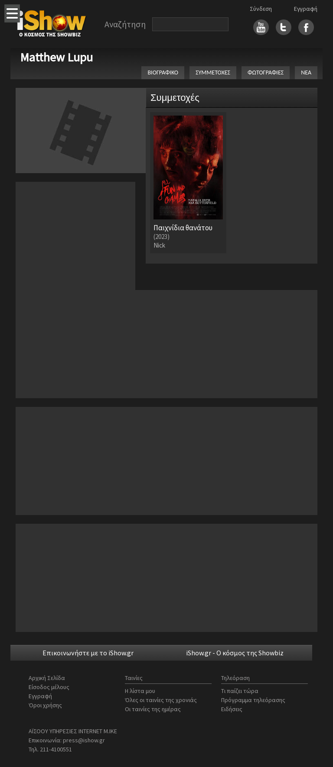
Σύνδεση (261, 9)
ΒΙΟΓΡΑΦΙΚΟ (162, 72)
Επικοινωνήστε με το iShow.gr (88, 652)
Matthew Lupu (56, 57)
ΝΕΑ (306, 72)
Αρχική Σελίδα (47, 678)
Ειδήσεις (231, 709)
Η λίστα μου (140, 691)
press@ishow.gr (84, 740)
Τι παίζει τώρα (239, 691)
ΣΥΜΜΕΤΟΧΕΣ (213, 72)
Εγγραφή (305, 9)
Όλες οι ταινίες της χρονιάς (161, 700)
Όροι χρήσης (45, 705)
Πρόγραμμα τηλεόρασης (253, 700)
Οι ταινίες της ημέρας (153, 709)
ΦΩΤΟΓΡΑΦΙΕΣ (266, 72)
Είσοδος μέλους (49, 687)
